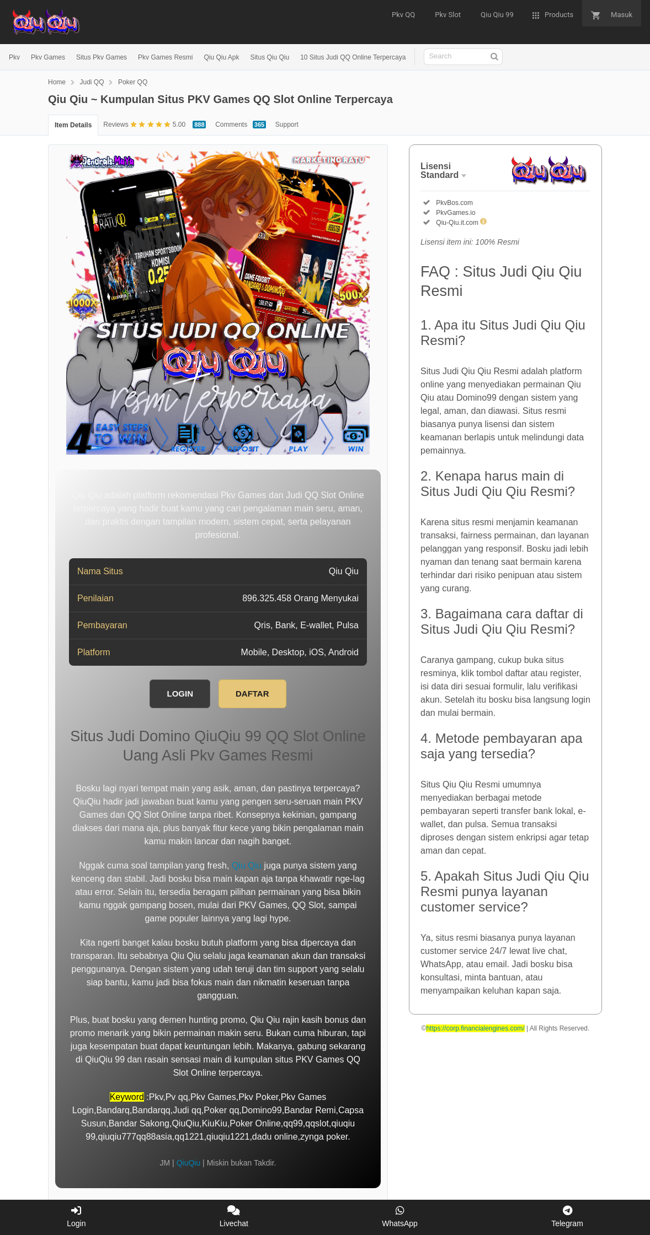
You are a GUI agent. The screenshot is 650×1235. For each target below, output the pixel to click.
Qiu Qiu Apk (221, 57)
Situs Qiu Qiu (269, 57)
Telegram (567, 1216)
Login (76, 1216)
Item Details (73, 125)
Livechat (234, 1216)
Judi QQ (91, 82)
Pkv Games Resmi (165, 57)
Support (287, 124)
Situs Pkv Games (101, 57)
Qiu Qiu (247, 865)
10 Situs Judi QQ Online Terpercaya (353, 57)
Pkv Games (48, 57)
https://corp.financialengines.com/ (475, 1028)
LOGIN (180, 693)
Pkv (14, 57)
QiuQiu (189, 1162)
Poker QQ (132, 82)
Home (57, 82)
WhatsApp (400, 1216)
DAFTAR (252, 693)
